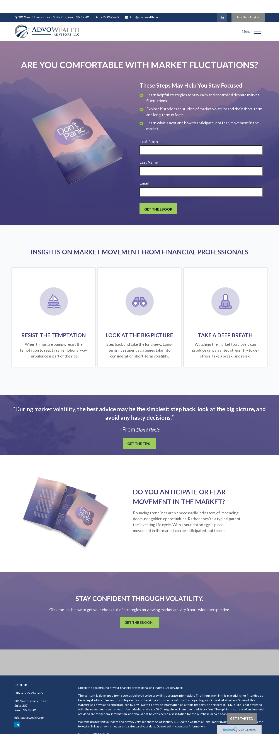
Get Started (241, 718)
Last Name (149, 149)
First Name (149, 128)
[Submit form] (158, 196)
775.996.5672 (107, 4)
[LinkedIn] (222, 4)
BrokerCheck (174, 675)
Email (144, 170)
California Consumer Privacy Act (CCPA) (217, 709)
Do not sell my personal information (181, 713)
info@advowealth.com (142, 4)
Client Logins (248, 4)
